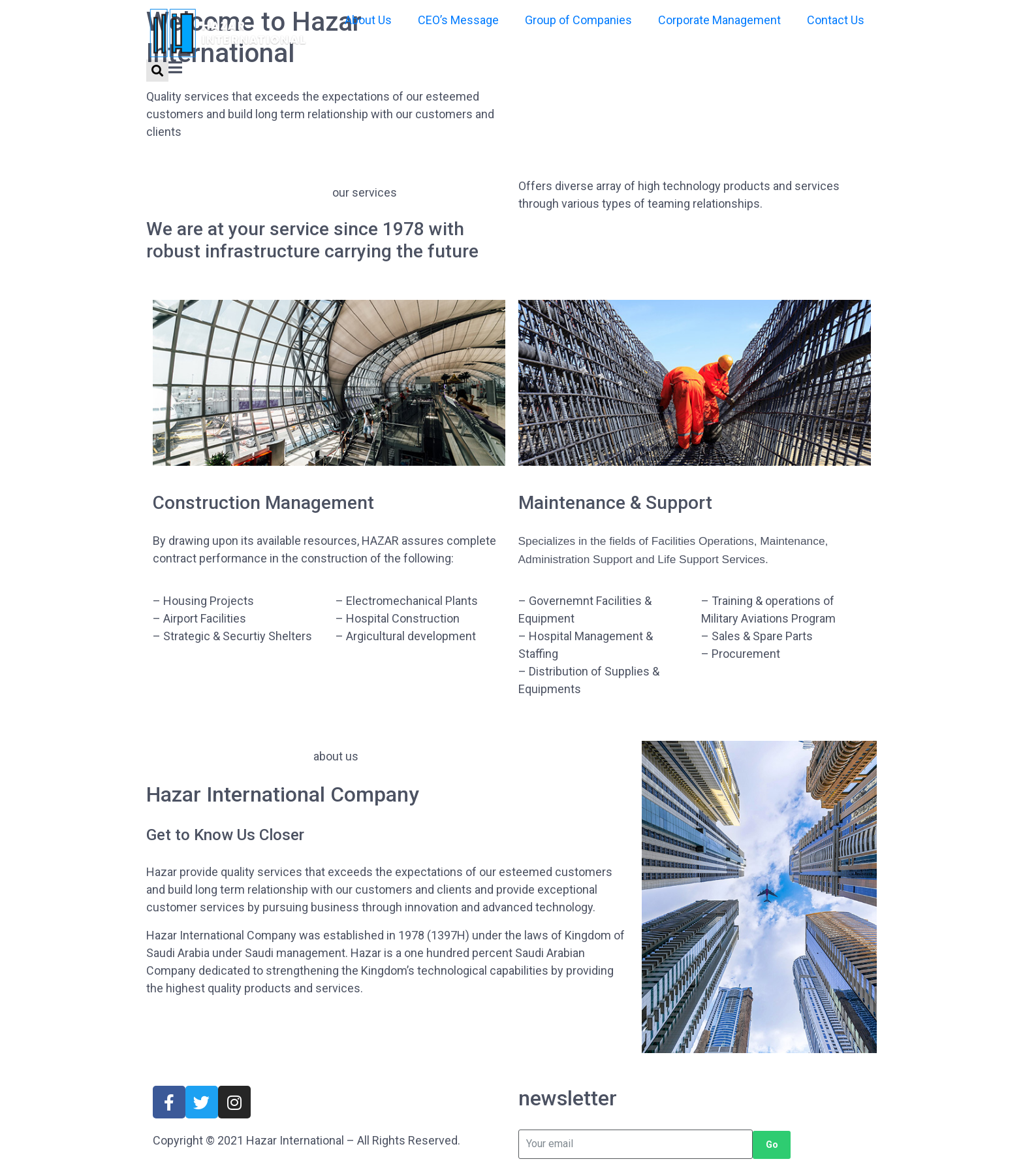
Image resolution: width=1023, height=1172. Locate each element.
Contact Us (835, 20)
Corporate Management (719, 20)
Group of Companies (578, 20)
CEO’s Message (458, 20)
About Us (368, 20)
